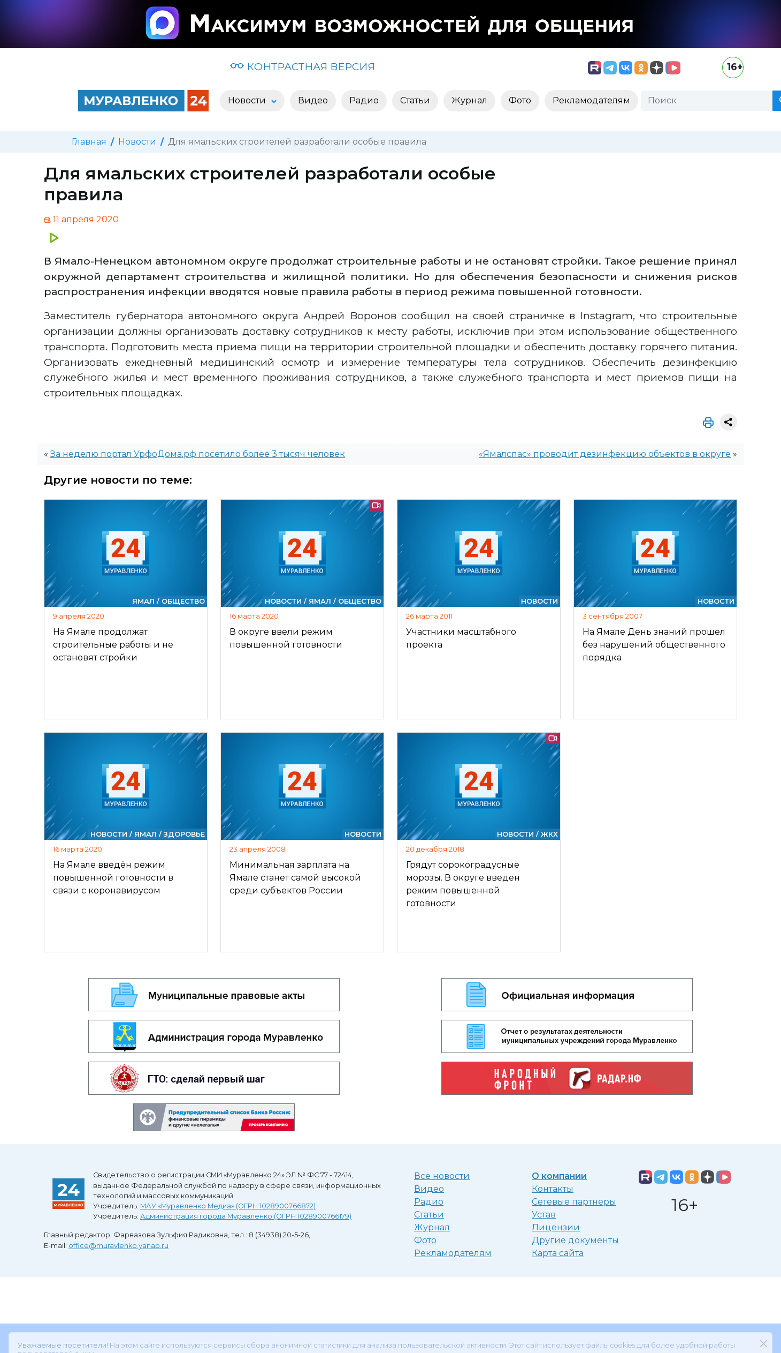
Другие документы (575, 1240)
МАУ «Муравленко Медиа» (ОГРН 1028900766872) (228, 1206)
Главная (89, 142)
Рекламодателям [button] (591, 100)
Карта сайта (558, 1253)
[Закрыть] (763, 1318)
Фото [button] (520, 100)
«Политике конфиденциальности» (495, 1337)
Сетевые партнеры (574, 1202)
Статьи (429, 1214)
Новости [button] (248, 100)
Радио (428, 1202)
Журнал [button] (469, 100)
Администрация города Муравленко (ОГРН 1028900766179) (245, 1216)
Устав (544, 1214)
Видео (429, 1189)
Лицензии (556, 1227)
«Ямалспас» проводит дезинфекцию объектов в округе (605, 454)
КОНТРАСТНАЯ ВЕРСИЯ (302, 66)
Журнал (432, 1227)
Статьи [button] (415, 100)
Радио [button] (364, 100)
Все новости (442, 1176)
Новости (137, 142)
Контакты (552, 1189)
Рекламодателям (453, 1253)
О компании (559, 1176)
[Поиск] (706, 101)
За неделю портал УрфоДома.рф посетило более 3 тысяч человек (197, 454)
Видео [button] (313, 100)
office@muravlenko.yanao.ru (118, 1246)
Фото (425, 1240)
